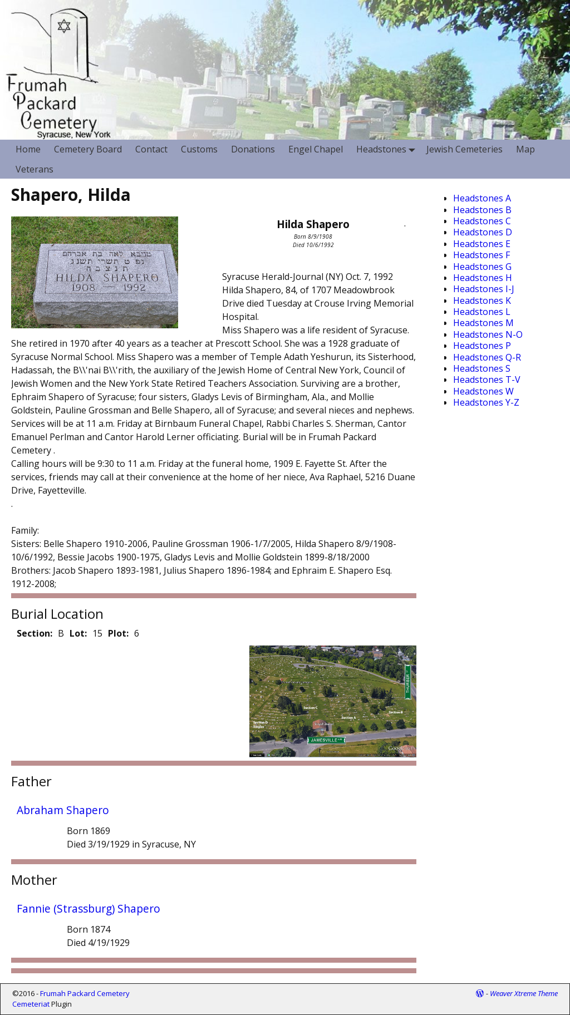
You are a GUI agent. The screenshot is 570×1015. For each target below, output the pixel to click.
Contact (151, 149)
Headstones (388, 149)
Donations (253, 149)
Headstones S (481, 368)
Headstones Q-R (487, 357)
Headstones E (481, 244)
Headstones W (483, 391)
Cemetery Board (88, 149)
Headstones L (481, 312)
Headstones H (482, 278)
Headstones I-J (483, 289)
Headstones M (483, 323)
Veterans (34, 169)
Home (28, 149)
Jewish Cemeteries (464, 149)
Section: (34, 633)
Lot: (78, 633)
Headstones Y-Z (486, 402)
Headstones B (482, 210)
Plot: (118, 633)
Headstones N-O (488, 334)
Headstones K (482, 300)
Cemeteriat (31, 1004)
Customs (199, 149)
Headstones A (482, 198)
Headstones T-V (486, 379)
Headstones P (482, 345)
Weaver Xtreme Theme (524, 993)
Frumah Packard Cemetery (85, 993)
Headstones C (482, 221)
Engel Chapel (315, 149)
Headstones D (482, 232)
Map (525, 149)
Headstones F (481, 255)
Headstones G (482, 266)
